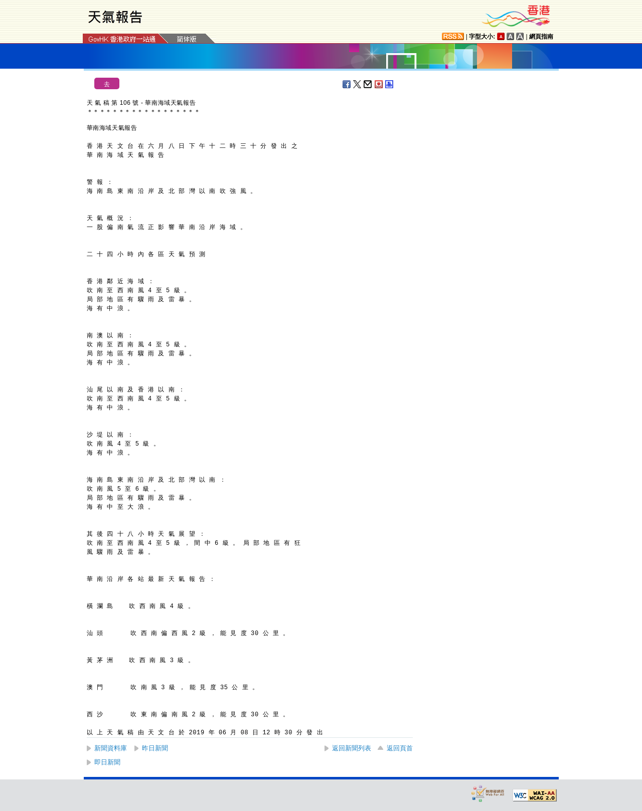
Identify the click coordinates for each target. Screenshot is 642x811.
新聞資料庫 (110, 748)
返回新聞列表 (351, 748)
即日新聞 (107, 762)
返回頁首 (400, 748)
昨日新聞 (155, 748)
